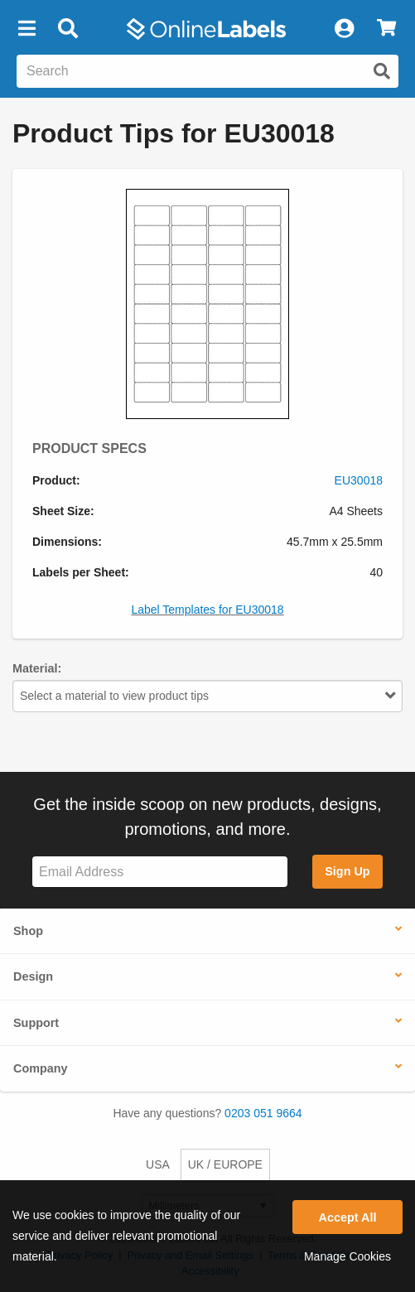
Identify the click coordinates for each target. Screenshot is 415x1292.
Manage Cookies (347, 1256)
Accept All (348, 1217)
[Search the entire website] (207, 71)
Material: (36, 668)
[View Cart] (386, 29)
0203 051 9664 (263, 1113)
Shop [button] (28, 931)
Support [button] (36, 1022)
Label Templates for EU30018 (207, 609)
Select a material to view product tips (207, 695)
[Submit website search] (382, 71)
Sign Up (347, 871)
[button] (26, 29)
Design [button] (33, 976)
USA (158, 1164)
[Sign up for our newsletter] (159, 871)
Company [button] (40, 1068)
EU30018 (359, 480)
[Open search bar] (67, 29)
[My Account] (343, 29)
